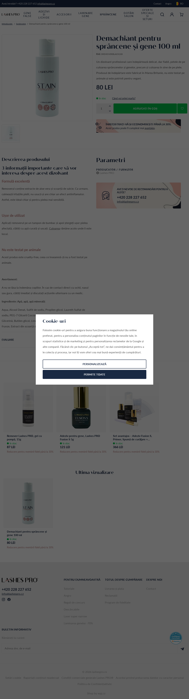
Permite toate (94, 374)
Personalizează (94, 364)
